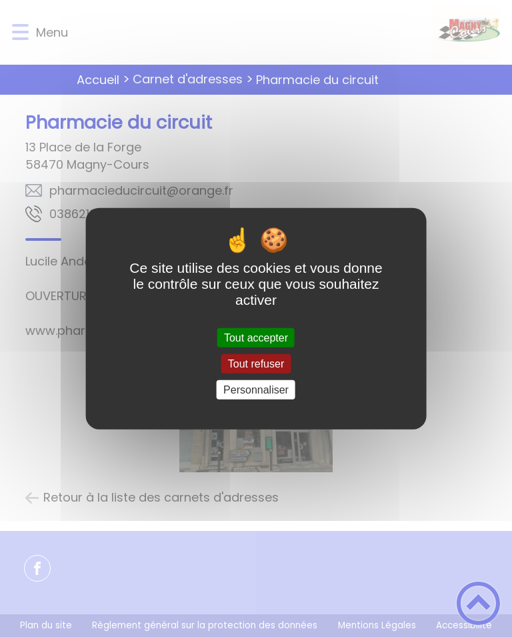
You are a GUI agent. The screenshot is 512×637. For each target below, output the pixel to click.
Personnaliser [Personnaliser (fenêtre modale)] (256, 390)
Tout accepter (256, 337)
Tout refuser (256, 363)
